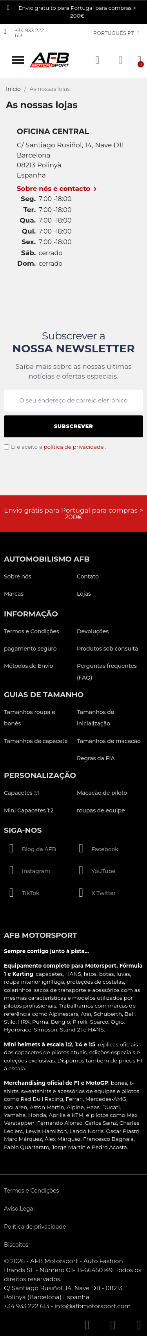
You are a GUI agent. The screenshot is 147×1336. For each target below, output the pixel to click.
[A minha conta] (121, 60)
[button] (18, 60)
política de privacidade (74, 447)
